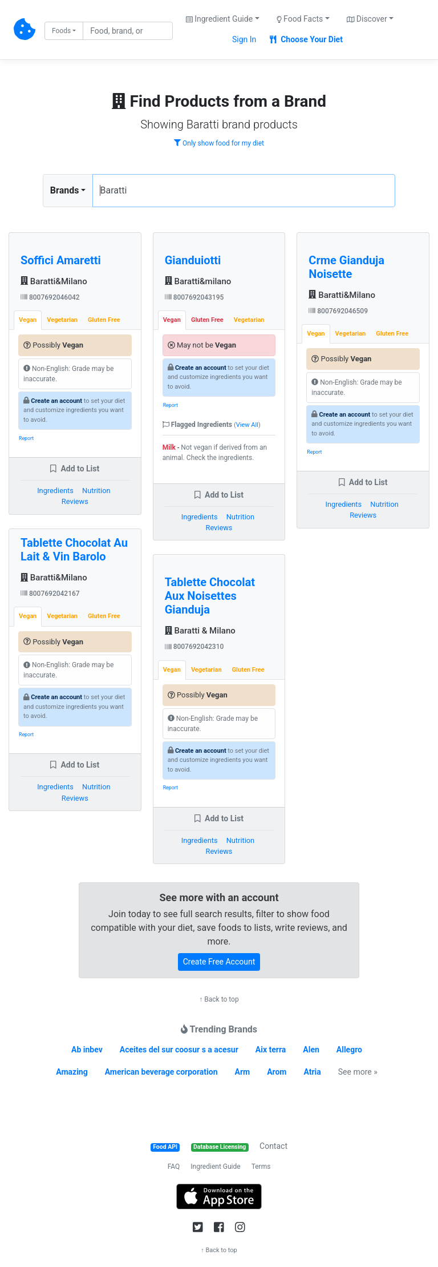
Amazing (71, 1071)
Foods (61, 31)
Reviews (75, 501)
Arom (276, 1071)
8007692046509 (338, 311)
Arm (242, 1071)
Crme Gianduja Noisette (346, 267)
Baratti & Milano (200, 631)
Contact (273, 1146)
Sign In (244, 39)
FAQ (174, 1167)
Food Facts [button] (300, 18)
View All (247, 425)
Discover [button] (367, 18)
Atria (312, 1071)
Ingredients (55, 490)
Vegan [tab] (27, 320)
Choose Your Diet (306, 39)
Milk (169, 447)
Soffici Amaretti (61, 260)
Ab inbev (87, 1049)
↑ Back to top (218, 999)
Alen (311, 1049)
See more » (358, 1071)
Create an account (56, 401)
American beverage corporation (161, 1071)
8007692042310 (194, 647)
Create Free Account (219, 961)
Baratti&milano (198, 281)
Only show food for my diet (219, 143)
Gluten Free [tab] (104, 320)
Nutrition (96, 490)
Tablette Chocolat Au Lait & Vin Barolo (74, 549)
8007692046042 (50, 297)
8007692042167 (50, 594)
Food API (165, 1147)
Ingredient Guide (215, 1167)
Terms (261, 1167)
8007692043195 (194, 297)
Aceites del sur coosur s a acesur (179, 1049)
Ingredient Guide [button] (219, 18)
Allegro (349, 1049)
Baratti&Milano (54, 281)
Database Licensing (219, 1147)
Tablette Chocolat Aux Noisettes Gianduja (210, 595)
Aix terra (271, 1049)
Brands (64, 190)
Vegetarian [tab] (62, 320)
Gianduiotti (193, 260)
